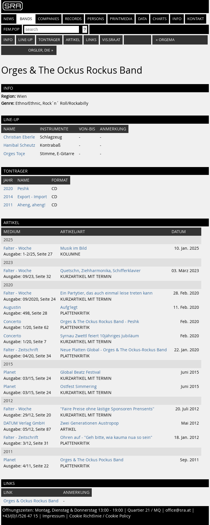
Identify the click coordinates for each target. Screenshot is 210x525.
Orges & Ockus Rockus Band (31, 500)
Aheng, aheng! (31, 204)
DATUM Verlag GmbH (24, 423)
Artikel (73, 39)
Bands (26, 18)
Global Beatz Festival (80, 372)
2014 (8, 196)
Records (73, 18)
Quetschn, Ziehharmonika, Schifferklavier (100, 270)
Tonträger (49, 39)
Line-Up (25, 39)
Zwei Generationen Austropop (89, 423)
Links (91, 39)
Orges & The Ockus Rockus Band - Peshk (99, 321)
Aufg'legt (68, 307)
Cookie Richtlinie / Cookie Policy (99, 516)
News (8, 18)
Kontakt (195, 18)
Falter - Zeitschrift (20, 349)
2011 (8, 204)
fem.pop (11, 29)
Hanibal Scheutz (19, 145)
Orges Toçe (14, 153)
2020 (8, 188)
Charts (160, 18)
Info (176, 18)
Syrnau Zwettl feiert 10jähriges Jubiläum (99, 335)
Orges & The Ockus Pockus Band (91, 459)
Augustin (12, 307)
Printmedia (121, 18)
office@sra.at (178, 510)
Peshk (23, 188)
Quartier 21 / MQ (144, 510)
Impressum (54, 516)
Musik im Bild (73, 248)
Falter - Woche (17, 248)
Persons (95, 18)
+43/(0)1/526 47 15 (20, 516)
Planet (9, 372)
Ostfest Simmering (78, 386)
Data (142, 18)
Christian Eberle (19, 137)
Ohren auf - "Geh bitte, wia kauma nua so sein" (106, 437)
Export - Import (32, 196)
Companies (48, 18)
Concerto (12, 321)
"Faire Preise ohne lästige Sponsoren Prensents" (107, 409)
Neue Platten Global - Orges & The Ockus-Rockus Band (113, 349)
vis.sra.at (111, 39)
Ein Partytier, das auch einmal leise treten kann (106, 293)
